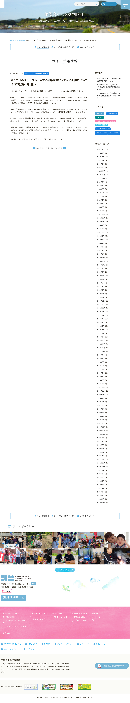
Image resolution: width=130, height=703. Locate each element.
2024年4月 (100, 245)
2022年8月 (100, 317)
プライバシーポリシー (71, 646)
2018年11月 (101, 464)
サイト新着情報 (41, 47)
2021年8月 (100, 360)
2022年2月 (100, 338)
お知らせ (95, 615)
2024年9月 (100, 227)
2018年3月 (100, 493)
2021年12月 (101, 346)
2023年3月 (100, 292)
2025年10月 (101, 180)
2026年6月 (100, 151)
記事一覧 (49, 148)
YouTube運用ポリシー (13, 651)
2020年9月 (100, 400)
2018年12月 (101, 461)
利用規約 (51, 646)
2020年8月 (100, 403)
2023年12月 (101, 259)
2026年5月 (100, 155)
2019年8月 (100, 443)
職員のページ (109, 646)
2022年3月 (100, 335)
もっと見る (65, 572)
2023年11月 (101, 263)
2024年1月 (100, 255)
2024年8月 (100, 230)
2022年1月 (100, 342)
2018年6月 (100, 482)
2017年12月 (101, 504)
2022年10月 (101, 310)
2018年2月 (100, 497)
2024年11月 (101, 219)
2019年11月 (101, 432)
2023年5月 (100, 284)
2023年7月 (100, 277)
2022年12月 (101, 302)
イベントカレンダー (90, 47)
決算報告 (6, 635)
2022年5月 (100, 328)
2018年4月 (100, 490)
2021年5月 (100, 371)
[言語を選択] (109, 4)
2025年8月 (100, 187)
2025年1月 (100, 212)
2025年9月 (100, 183)
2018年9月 (100, 472)
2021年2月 (100, 382)
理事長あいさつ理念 (11, 615)
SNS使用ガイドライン (37, 651)
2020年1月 (100, 425)
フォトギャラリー (80, 615)
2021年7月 (100, 364)
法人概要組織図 (9, 619)
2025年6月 (100, 194)
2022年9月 (100, 313)
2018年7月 (100, 479)
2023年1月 (100, 299)
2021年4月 (100, 374)
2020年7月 (100, 407)
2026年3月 (100, 162)
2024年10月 (101, 223)
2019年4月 (100, 457)
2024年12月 (101, 216)
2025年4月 (100, 201)
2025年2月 (100, 209)
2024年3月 (100, 248)
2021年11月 (101, 349)
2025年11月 (101, 176)
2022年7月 (100, 320)
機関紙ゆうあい (79, 619)
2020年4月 (100, 418)
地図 (33, 586)
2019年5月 (100, 454)
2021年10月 (101, 353)
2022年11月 (101, 306)
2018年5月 (100, 486)
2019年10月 (101, 436)
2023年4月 (100, 288)
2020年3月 (100, 421)
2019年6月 (100, 450)
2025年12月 (101, 173)
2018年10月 (101, 468)
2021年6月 (100, 367)
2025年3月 (100, 205)
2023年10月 (101, 266)
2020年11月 (101, 392)
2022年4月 (100, 331)
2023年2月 (100, 295)
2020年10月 (101, 396)
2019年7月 (100, 446)
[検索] (97, 3)
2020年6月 (100, 410)
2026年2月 (100, 165)
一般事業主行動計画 (113, 668)
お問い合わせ (35, 646)
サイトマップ (92, 646)
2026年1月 (100, 169)
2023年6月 (100, 281)
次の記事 (58, 148)
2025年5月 (100, 198)
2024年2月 (100, 252)
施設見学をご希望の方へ (13, 646)
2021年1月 (100, 385)
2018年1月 (100, 500)
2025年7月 (100, 191)
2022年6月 (100, 324)
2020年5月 (100, 414)
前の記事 (39, 148)
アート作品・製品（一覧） (64, 47)
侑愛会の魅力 (58, 615)
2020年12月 (101, 389)
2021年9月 (100, 356)
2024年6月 (100, 237)
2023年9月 (100, 270)
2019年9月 (100, 439)
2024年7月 (100, 234)
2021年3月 (100, 378)
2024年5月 (100, 241)
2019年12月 (101, 428)
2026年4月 (100, 158)
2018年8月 (100, 475)
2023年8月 (100, 273)
